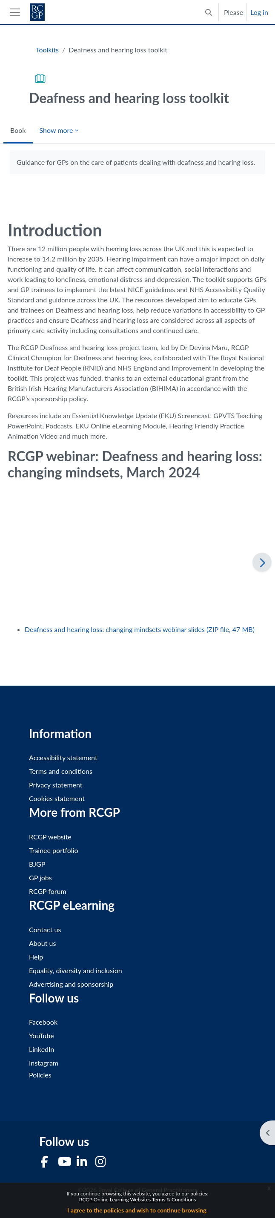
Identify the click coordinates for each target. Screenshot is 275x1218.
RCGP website (50, 837)
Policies (40, 1075)
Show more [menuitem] (56, 130)
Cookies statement (57, 798)
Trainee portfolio (53, 850)
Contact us (45, 929)
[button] (209, 12)
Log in (259, 12)
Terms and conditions (60, 771)
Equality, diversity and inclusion (75, 970)
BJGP (37, 864)
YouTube (41, 1035)
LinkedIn (41, 1049)
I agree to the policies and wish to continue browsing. (137, 1210)
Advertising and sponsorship (71, 984)
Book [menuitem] (18, 130)
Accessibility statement (63, 757)
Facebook (43, 1022)
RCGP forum (47, 891)
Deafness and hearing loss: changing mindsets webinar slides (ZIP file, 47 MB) (140, 629)
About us (42, 943)
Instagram (43, 1063)
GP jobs (40, 877)
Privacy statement (56, 785)
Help (36, 957)
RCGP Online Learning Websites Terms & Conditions (137, 1199)
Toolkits (47, 50)
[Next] (262, 562)
